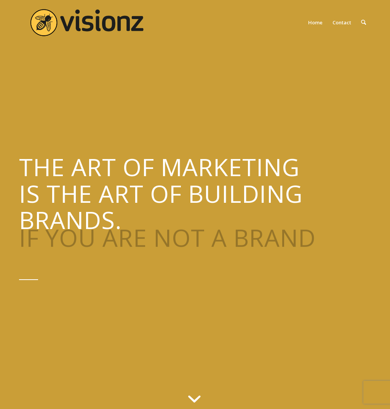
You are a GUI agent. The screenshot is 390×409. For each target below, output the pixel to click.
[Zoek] (363, 22)
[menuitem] (315, 22)
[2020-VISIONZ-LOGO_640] (86, 22)
